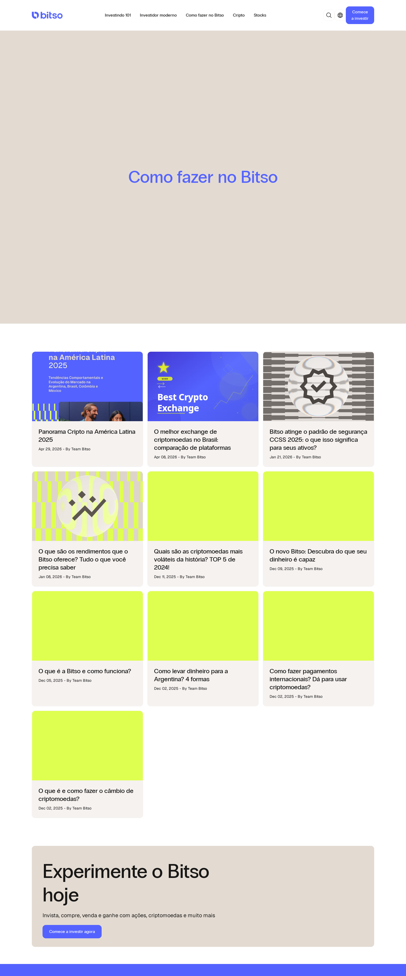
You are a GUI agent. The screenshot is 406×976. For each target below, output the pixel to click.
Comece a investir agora (72, 931)
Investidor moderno (158, 15)
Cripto (239, 15)
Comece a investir (360, 15)
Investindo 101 (118, 15)
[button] (329, 15)
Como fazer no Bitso (205, 15)
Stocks (260, 15)
